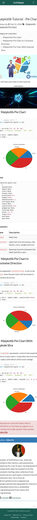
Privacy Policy (28, 515)
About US (7, 515)
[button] (18, 98)
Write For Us (17, 515)
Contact (23, 517)
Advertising (15, 517)
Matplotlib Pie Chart (12, 37)
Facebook (15, 498)
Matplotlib (31, 24)
